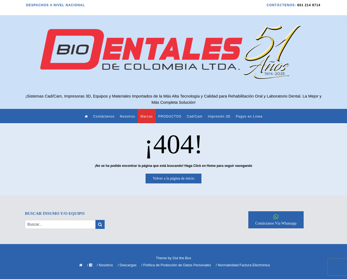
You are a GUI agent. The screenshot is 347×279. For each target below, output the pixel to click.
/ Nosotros (105, 265)
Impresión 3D (219, 116)
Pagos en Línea (249, 116)
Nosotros (127, 116)
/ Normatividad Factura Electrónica (243, 265)
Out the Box (181, 258)
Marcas (146, 116)
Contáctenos (103, 116)
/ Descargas (127, 265)
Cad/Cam (195, 116)
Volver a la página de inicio (173, 178)
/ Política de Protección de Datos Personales (176, 265)
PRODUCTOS (169, 116)
